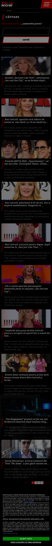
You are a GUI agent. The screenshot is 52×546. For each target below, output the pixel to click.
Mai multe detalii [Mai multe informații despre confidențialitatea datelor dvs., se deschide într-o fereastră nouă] (29, 501)
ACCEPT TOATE (26, 539)
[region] (26, 516)
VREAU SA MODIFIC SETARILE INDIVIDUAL (26, 542)
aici (24, 510)
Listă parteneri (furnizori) (10, 533)
